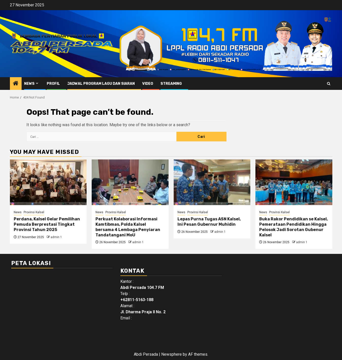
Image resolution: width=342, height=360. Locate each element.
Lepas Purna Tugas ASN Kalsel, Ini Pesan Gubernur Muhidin (209, 222)
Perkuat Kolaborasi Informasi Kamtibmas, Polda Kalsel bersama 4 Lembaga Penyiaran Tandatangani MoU (127, 227)
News (29, 83)
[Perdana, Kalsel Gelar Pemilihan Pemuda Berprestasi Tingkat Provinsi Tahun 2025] (48, 182)
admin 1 (56, 237)
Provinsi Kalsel (34, 212)
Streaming (171, 83)
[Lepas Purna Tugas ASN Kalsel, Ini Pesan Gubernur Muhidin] (212, 182)
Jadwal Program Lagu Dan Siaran (101, 83)
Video (147, 83)
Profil (53, 83)
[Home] (16, 83)
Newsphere (171, 354)
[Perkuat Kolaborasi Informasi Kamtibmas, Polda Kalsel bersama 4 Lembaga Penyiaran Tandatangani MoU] (130, 182)
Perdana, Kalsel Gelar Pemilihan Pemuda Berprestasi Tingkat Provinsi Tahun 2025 (47, 224)
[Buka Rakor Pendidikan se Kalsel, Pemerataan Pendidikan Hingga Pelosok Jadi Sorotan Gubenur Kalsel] (293, 182)
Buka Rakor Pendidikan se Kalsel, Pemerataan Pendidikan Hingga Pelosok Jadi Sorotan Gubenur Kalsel (293, 227)
